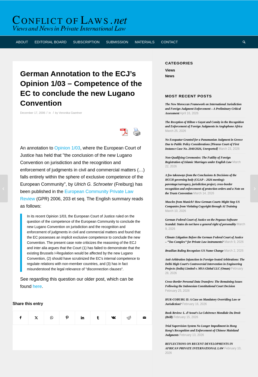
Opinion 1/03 (67, 147)
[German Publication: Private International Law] (254, 188)
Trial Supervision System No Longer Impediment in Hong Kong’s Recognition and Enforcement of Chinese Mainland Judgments (202, 330)
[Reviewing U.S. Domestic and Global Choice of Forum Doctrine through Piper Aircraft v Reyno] (4, 188)
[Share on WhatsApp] (51, 317)
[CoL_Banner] (71, 22)
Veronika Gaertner (70, 112)
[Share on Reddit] (129, 317)
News (169, 76)
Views (170, 70)
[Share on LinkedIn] (82, 317)
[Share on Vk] (113, 317)
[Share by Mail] (144, 317)
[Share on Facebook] (20, 317)
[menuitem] (22, 42)
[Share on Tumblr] (98, 317)
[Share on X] (36, 317)
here (37, 286)
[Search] (242, 42)
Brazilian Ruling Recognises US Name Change (194, 250)
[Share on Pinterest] (67, 317)
